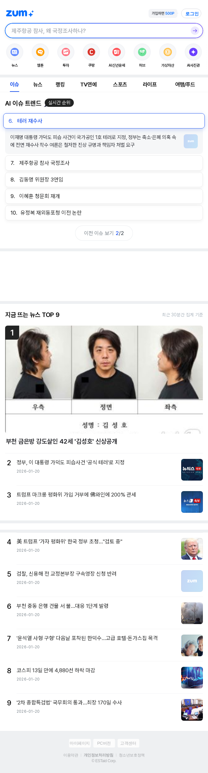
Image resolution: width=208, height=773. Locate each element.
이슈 (14, 84)
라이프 (150, 84)
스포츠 (120, 84)
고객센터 (128, 743)
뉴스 (37, 84)
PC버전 (104, 743)
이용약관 (70, 755)
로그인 (192, 13)
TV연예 (88, 84)
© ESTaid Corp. (104, 761)
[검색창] (96, 30)
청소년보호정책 (132, 755)
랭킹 (60, 84)
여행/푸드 (185, 84)
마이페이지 (80, 743)
